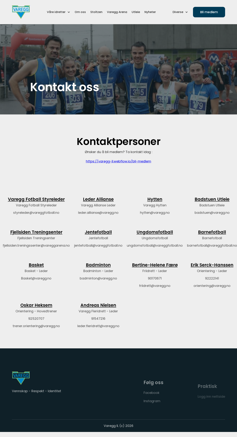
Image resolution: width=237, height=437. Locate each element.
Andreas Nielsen (98, 309)
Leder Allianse (98, 203)
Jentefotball (98, 236)
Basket (36, 268)
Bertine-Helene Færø (155, 268)
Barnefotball (212, 236)
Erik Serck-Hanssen (212, 268)
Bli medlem (209, 12)
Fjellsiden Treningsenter (36, 236)
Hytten (154, 203)
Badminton (98, 268)
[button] (58, 12)
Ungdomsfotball (155, 236)
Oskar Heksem (36, 309)
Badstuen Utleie (212, 203)
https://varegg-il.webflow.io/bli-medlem (118, 163)
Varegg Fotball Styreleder (36, 203)
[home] (21, 12)
